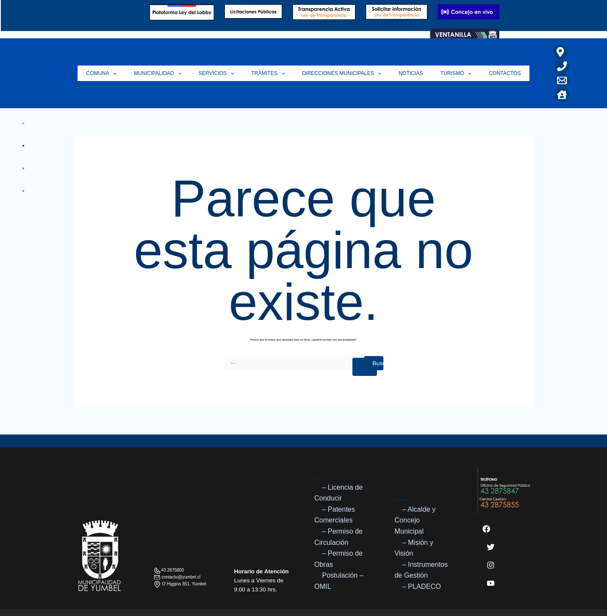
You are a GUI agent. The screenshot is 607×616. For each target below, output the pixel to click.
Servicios (222, 59)
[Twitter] (490, 519)
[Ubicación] (543, 52)
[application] (127, 59)
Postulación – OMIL (339, 553)
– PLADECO (421, 558)
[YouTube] (490, 555)
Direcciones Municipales (339, 59)
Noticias (404, 59)
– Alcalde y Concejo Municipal (415, 492)
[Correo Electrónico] (545, 66)
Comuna (116, 59)
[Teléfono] (561, 52)
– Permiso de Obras (338, 530)
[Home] (563, 66)
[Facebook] (486, 500)
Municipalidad (168, 59)
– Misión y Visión (414, 519)
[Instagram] (490, 537)
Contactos (490, 59)
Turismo (445, 59)
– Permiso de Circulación (338, 508)
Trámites (270, 59)
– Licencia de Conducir (338, 464)
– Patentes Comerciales (334, 486)
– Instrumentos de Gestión (421, 541)
